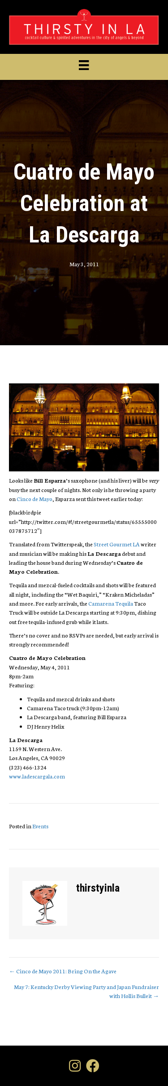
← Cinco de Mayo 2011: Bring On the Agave (62, 971)
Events (40, 826)
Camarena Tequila (110, 603)
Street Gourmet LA (117, 544)
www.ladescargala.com (37, 776)
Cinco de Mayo (34, 498)
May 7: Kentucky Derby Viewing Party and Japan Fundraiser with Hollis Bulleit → (86, 991)
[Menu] (84, 65)
